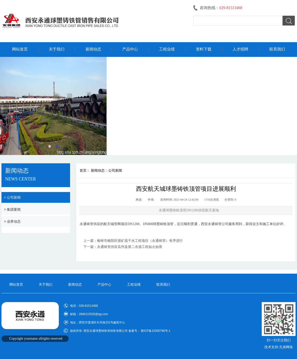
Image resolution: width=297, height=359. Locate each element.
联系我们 (277, 49)
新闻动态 (93, 49)
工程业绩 (167, 49)
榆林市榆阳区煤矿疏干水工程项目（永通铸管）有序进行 (140, 241)
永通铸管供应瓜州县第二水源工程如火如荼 (129, 247)
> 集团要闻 (12, 209)
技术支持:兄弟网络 (278, 347)
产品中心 (130, 49)
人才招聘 (240, 49)
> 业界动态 (12, 221)
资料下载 (203, 49)
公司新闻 (115, 170)
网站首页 (20, 49)
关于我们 (56, 49)
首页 (83, 170)
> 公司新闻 (12, 197)
